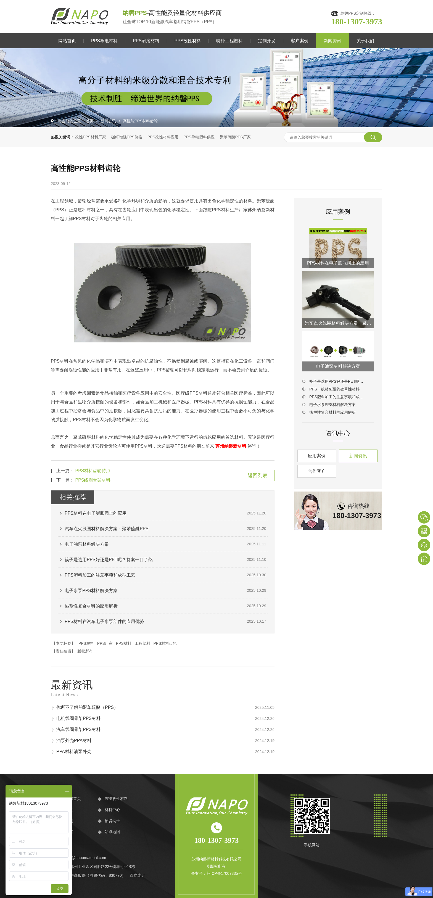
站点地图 (112, 832)
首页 (90, 121)
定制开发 (267, 40)
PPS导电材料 (104, 40)
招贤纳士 (112, 820)
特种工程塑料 (229, 40)
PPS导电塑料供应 (199, 137)
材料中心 (112, 809)
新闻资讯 (332, 40)
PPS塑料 (86, 643)
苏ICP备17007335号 (224, 873)
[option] (216, 87)
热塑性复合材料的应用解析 (91, 606)
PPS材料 (123, 643)
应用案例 (317, 455)
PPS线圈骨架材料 (92, 480)
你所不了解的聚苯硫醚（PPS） (87, 707)
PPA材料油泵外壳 (73, 751)
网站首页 (67, 40)
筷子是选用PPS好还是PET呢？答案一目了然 (109, 559)
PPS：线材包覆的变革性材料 (334, 389)
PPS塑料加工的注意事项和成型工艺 (100, 575)
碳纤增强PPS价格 (126, 137)
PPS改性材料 (188, 40)
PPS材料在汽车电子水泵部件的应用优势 (104, 621)
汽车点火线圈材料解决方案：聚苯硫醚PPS (107, 528)
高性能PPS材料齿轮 (140, 121)
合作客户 (317, 471)
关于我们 (365, 40)
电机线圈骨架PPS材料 (78, 718)
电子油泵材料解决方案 (87, 544)
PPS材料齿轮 (165, 643)
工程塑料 (142, 643)
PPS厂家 (105, 643)
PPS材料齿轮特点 (92, 470)
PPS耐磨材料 (146, 40)
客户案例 (299, 40)
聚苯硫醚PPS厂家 (235, 137)
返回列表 (258, 475)
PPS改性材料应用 (162, 137)
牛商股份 (78, 875)
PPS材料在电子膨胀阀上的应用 (95, 513)
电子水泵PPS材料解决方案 (91, 590)
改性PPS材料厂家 (90, 137)
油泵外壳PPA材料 (73, 740)
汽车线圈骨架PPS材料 (78, 729)
